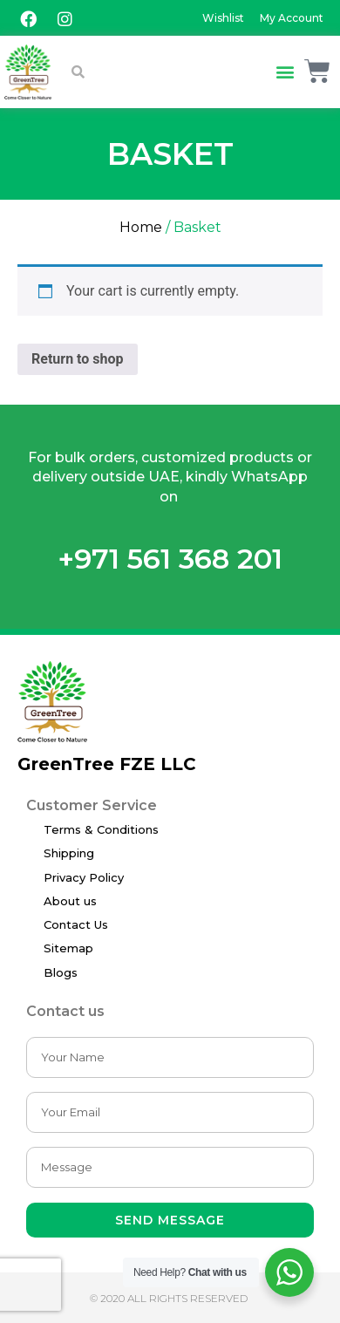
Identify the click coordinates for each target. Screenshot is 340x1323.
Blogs (61, 972)
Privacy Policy (84, 877)
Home (140, 227)
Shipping (69, 853)
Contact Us (76, 924)
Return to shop (77, 359)
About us (70, 901)
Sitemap (68, 948)
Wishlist (223, 17)
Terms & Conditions (101, 829)
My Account (291, 17)
